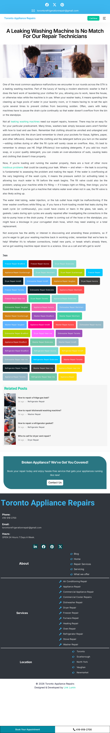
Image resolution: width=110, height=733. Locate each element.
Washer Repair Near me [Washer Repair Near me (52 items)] (43, 368)
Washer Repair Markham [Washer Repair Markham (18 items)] (69, 316)
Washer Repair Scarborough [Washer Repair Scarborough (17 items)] (16, 316)
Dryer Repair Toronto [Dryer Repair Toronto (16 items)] (39, 298)
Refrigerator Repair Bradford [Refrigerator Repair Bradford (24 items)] (16, 351)
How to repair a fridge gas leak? (33, 397)
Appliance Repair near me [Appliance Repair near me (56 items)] (69, 368)
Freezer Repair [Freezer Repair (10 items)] (94, 272)
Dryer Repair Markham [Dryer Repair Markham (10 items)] (45, 272)
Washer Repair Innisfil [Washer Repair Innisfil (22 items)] (67, 342)
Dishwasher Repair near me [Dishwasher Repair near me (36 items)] (16, 359)
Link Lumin (70, 680)
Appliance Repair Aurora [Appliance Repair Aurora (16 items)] (44, 307)
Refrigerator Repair (36, 401)
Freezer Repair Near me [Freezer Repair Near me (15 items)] (15, 298)
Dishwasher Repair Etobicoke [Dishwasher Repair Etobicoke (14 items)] (42, 290)
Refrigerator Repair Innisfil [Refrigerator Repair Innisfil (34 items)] (72, 351)
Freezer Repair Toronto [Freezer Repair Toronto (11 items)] (14, 290)
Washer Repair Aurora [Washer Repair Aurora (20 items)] (65, 325)
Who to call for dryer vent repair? (34, 436)
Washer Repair (34, 414)
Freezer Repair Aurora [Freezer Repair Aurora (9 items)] (40, 264)
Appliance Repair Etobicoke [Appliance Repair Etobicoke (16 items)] (65, 298)
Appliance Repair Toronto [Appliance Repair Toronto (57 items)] (15, 377)
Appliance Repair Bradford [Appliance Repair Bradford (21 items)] (16, 342)
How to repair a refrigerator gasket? (35, 423)
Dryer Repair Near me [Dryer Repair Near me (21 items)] (43, 333)
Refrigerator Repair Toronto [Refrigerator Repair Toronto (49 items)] (16, 368)
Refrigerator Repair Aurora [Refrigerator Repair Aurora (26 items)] (45, 351)
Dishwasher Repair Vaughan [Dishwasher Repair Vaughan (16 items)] (16, 307)
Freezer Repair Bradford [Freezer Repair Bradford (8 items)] (15, 264)
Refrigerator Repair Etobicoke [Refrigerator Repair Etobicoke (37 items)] (45, 359)
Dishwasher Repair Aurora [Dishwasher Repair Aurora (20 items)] (90, 325)
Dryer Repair (33, 440)
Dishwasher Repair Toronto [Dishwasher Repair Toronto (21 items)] (69, 333)
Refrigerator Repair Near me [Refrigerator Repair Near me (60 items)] (43, 377)
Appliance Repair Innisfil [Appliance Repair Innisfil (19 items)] (40, 325)
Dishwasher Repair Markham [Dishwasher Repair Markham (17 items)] (71, 307)
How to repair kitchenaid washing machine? (39, 410)
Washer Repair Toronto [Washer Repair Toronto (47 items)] (73, 359)
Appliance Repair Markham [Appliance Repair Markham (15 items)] (71, 290)
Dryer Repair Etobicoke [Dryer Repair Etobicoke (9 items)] (64, 264)
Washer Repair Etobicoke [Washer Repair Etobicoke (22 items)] (42, 342)
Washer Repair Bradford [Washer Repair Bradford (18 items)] (44, 316)
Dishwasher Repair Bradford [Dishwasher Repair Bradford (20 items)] (16, 333)
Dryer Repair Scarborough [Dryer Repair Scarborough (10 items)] (71, 272)
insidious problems (13, 167)
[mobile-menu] (104, 18)
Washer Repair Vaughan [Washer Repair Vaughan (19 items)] (14, 325)
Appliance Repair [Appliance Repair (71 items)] (67, 377)
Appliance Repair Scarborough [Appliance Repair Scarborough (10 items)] (17, 272)
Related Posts (15, 388)
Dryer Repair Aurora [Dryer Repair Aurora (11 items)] (89, 281)
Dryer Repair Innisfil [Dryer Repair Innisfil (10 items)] (13, 281)
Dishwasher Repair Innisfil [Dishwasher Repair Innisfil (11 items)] (37, 281)
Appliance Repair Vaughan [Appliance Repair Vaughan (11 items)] (64, 281)
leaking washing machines (25, 121)
